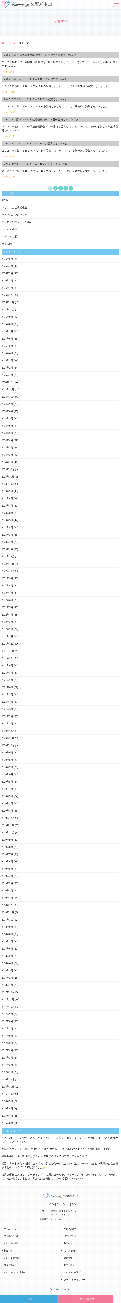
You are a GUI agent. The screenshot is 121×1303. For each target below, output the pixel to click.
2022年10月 (8, 571)
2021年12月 (8, 643)
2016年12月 (8, 1079)
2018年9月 (7, 927)
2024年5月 (7, 433)
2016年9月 (7, 1101)
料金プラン (9, 1250)
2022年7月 (7, 592)
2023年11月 (8, 476)
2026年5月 (7, 258)
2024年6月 (7, 425)
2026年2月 (7, 280)
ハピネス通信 (9, 229)
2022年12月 (8, 556)
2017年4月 (7, 1050)
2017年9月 (7, 1014)
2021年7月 (7, 680)
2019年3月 (7, 883)
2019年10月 (8, 832)
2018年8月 (7, 934)
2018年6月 (7, 948)
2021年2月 (7, 716)
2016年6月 (7, 1123)
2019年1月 (7, 897)
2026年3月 (7, 273)
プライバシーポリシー (74, 1279)
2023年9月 (7, 491)
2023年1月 (7, 549)
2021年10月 (8, 658)
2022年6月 (7, 600)
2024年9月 (7, 404)
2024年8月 (7, 411)
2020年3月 (7, 796)
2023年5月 (7, 520)
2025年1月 (7, 375)
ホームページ (10, 1229)
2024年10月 (8, 396)
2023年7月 (7, 505)
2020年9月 (7, 752)
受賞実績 (7, 243)
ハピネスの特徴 (11, 1243)
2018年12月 (8, 905)
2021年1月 (7, 723)
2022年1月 (7, 636)
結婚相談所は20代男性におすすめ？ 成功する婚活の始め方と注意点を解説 (44, 1156)
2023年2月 (7, 542)
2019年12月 (8, 818)
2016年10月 (8, 1094)
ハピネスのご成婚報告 (14, 207)
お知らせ (7, 200)
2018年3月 (7, 970)
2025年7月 (7, 331)
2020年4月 (7, 789)
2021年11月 (8, 651)
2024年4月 (7, 440)
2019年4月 (7, 876)
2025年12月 (8, 295)
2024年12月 (8, 382)
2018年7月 (7, 941)
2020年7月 (7, 767)
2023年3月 (7, 534)
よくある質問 (70, 1250)
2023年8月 (7, 498)
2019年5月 (7, 868)
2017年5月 (7, 1043)
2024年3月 (7, 447)
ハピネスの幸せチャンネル (17, 222)
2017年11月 (8, 999)
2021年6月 (7, 687)
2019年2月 (7, 890)
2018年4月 (7, 963)
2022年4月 (7, 614)
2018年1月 (7, 985)
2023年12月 (8, 469)
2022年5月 (7, 607)
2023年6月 (7, 513)
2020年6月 (7, 774)
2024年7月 (7, 418)
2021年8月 (7, 672)
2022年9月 (7, 578)
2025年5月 (7, 346)
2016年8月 (7, 1108)
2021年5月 (7, 694)
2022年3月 (7, 622)
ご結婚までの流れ (12, 1258)
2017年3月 (7, 1057)
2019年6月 (7, 861)
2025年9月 (7, 317)
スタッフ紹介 (10, 1265)
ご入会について (11, 1236)
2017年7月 (7, 1028)
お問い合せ (69, 1265)
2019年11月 (8, 825)
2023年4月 (7, 527)
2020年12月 (8, 730)
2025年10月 (8, 309)
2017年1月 (7, 1072)
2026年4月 (7, 266)
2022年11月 (8, 563)
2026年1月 (7, 287)
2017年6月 (7, 1035)
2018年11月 (8, 912)
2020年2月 (7, 803)
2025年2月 (7, 367)
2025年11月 (8, 302)
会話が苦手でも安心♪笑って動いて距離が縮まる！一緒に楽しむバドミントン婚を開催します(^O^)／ (59, 1149)
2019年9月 (7, 839)
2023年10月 (8, 484)
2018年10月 (8, 919)
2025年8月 (7, 324)
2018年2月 (7, 977)
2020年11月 (8, 738)
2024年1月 (7, 462)
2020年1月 (7, 810)
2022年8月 (7, 585)
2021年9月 (7, 665)
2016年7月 (7, 1115)
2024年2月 (7, 454)
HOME (10, 43)
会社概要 (68, 1258)
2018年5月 (7, 956)
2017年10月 (8, 1006)
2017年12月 (8, 992)
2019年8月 (7, 847)
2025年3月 (7, 360)
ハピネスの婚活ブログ (14, 214)
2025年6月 (7, 338)
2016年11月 (8, 1086)
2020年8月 (7, 759)
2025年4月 (7, 353)
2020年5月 (7, 781)
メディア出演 (9, 236)
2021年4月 (7, 701)
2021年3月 (7, 709)
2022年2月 (7, 629)
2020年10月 (8, 745)
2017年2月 (7, 1065)
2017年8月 (7, 1021)
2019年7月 (7, 854)
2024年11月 (8, 389)
